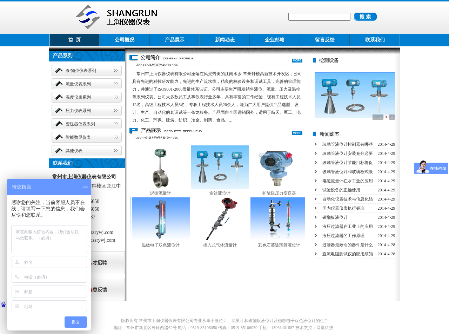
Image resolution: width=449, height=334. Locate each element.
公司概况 (124, 39)
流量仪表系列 (78, 83)
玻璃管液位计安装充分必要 (347, 153)
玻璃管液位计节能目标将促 (347, 162)
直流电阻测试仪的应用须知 (347, 253)
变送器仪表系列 (80, 124)
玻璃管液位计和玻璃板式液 (347, 171)
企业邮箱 (274, 39)
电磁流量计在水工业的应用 (347, 180)
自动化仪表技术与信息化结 (347, 199)
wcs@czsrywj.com (96, 240)
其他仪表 (74, 150)
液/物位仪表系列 (81, 70)
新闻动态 (225, 39)
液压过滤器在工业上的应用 (347, 226)
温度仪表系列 (78, 97)
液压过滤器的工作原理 (343, 235)
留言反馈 (325, 39)
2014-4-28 (386, 244)
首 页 (74, 39)
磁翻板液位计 (335, 217)
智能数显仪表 (78, 137)
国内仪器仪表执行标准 (343, 208)
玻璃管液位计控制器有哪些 (347, 144)
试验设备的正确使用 (341, 190)
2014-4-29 (386, 144)
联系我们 (375, 39)
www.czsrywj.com (95, 232)
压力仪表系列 (78, 110)
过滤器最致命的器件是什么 (347, 244)
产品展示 (175, 39)
